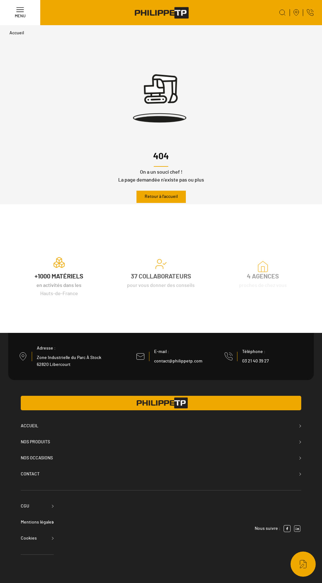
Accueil (16, 33)
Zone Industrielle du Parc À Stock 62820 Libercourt (69, 361)
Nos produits (35, 442)
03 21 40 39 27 (255, 361)
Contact (30, 474)
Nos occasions (37, 458)
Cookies (29, 538)
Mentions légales (37, 522)
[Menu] (20, 12)
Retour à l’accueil (161, 196)
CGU (25, 506)
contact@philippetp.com (178, 361)
